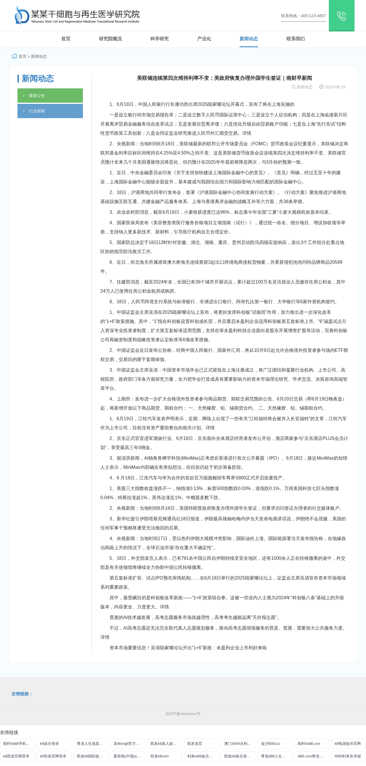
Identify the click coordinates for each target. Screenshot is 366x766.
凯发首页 (194, 743)
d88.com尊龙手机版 (313, 756)
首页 (23, 56)
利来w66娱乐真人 (201, 756)
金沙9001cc (271, 743)
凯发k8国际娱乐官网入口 (92, 756)
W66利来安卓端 (348, 756)
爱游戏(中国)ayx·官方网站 (129, 756)
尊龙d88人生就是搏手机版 (277, 756)
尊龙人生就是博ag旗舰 (92, 743)
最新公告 (34, 95)
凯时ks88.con (309, 743)
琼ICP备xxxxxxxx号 (183, 713)
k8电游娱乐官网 (348, 743)
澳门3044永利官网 (239, 743)
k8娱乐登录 (49, 743)
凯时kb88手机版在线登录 (19, 743)
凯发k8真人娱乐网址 (166, 743)
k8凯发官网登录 (16, 756)
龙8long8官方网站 (128, 743)
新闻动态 (39, 56)
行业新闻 (34, 111)
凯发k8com (159, 756)
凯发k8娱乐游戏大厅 (240, 756)
